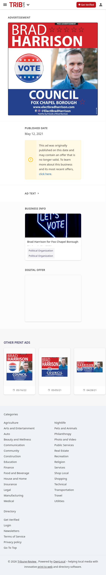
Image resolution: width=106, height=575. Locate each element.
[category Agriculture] (11, 422)
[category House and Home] (15, 478)
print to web (45, 566)
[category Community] (11, 450)
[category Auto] (7, 434)
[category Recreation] (61, 456)
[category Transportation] (64, 490)
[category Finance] (9, 467)
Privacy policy (12, 542)
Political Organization (41, 250)
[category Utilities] (59, 501)
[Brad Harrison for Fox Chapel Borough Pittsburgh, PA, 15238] (53, 231)
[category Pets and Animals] (65, 428)
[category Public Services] (64, 445)
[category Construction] (12, 456)
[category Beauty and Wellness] (17, 439)
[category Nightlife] (60, 422)
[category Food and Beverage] (16, 473)
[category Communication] (14, 445)
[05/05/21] (54, 371)
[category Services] (59, 467)
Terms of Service (14, 536)
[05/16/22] (19, 371)
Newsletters (11, 531)
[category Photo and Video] (65, 439)
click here (45, 174)
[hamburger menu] (5, 4)
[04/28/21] (89, 371)
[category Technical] (60, 484)
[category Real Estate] (61, 450)
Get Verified (11, 519)
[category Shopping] (60, 478)
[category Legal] (7, 490)
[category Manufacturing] (13, 495)
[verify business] (86, 5)
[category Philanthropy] (62, 434)
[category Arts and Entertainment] (19, 428)
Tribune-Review (27, 561)
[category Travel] (58, 495)
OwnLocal (59, 561)
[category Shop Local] (61, 473)
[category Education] (10, 462)
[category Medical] (9, 501)
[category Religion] (59, 462)
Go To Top (10, 547)
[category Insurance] (10, 484)
